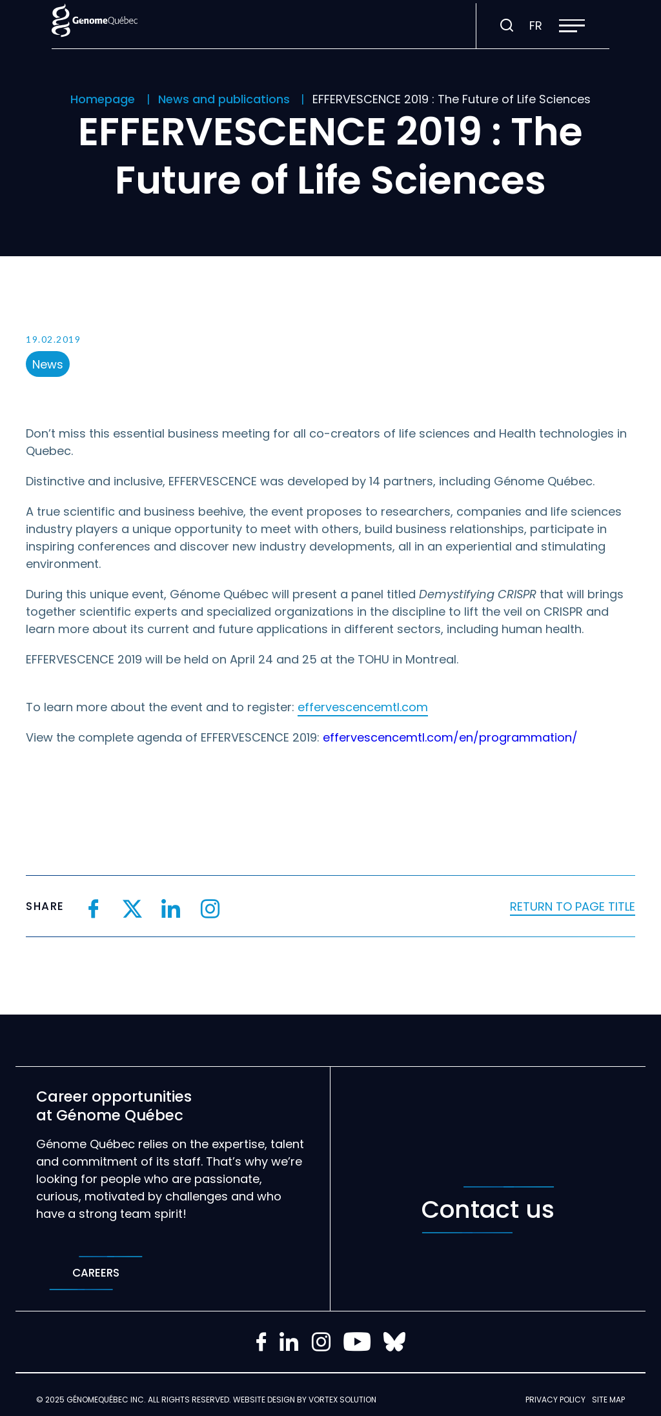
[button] (572, 26)
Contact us (488, 1209)
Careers (96, 1273)
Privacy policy (555, 1399)
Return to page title (572, 906)
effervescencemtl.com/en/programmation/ (450, 737)
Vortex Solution (342, 1399)
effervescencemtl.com (363, 707)
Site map (608, 1399)
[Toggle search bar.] (506, 25)
